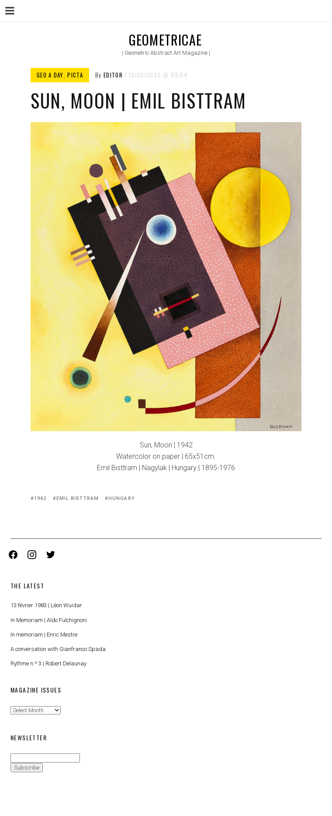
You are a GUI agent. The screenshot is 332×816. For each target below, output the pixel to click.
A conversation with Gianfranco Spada (58, 649)
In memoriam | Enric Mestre (43, 634)
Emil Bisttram (77, 498)
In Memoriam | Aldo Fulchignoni (48, 620)
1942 (40, 498)
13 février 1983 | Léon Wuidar (46, 605)
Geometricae (165, 39)
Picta (75, 74)
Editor (113, 74)
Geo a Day (50, 74)
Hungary (121, 498)
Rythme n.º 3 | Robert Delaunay (48, 663)
